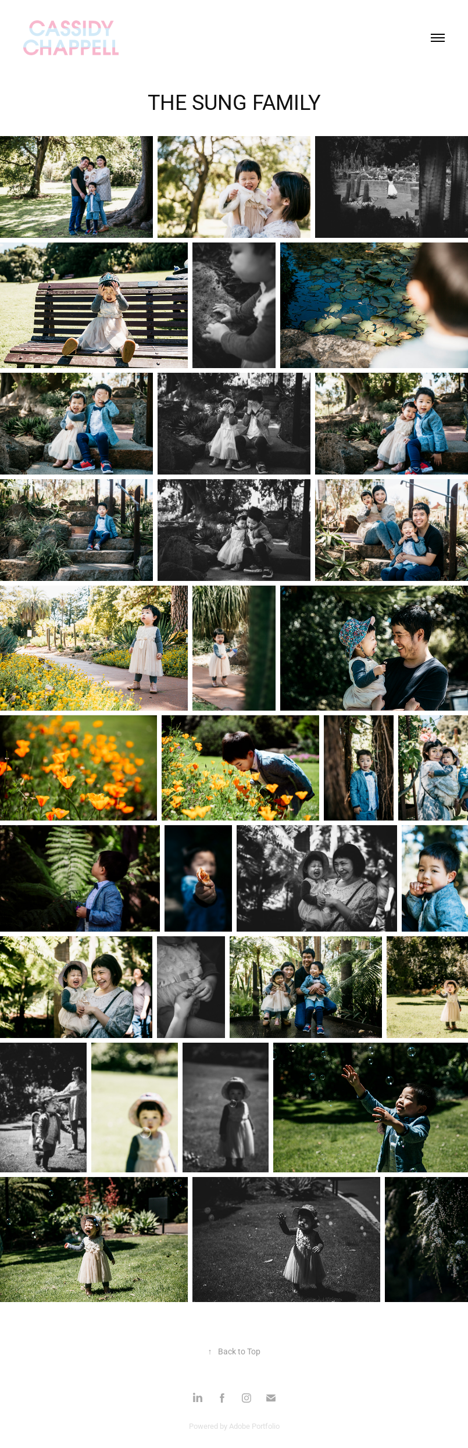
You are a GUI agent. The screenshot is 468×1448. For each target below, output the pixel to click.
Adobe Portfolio (254, 1426)
